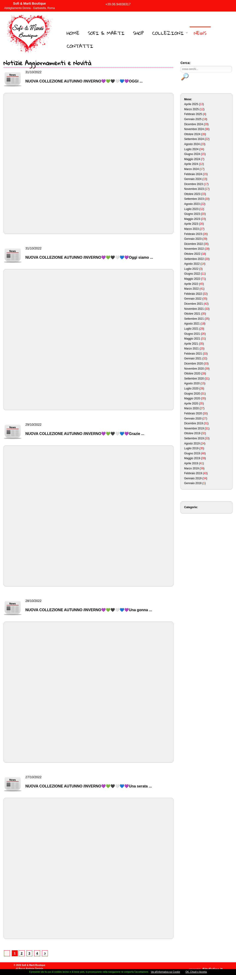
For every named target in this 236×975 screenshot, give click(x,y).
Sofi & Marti (106, 33)
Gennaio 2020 (192, 418)
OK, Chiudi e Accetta (196, 972)
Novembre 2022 (194, 248)
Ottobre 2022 (192, 253)
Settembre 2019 (194, 438)
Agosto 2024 (192, 144)
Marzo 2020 (191, 408)
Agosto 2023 (192, 204)
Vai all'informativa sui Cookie (165, 972)
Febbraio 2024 (193, 174)
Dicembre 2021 (193, 303)
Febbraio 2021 (193, 353)
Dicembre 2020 (193, 363)
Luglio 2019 (191, 448)
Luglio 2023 (191, 209)
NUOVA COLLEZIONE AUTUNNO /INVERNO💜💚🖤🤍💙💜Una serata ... (88, 786)
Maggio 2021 (192, 338)
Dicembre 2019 (193, 423)
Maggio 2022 (192, 278)
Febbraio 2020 (193, 413)
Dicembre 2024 (193, 124)
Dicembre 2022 (193, 244)
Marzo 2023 (191, 229)
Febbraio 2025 (193, 114)
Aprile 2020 (191, 403)
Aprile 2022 (191, 284)
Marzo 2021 (191, 348)
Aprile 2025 (191, 104)
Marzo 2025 (191, 109)
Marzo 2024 (191, 169)
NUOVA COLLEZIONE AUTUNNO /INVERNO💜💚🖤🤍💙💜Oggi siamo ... (89, 257)
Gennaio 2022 (192, 298)
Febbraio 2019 (193, 473)
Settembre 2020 (194, 378)
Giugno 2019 (192, 453)
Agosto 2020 (192, 383)
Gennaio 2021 (192, 358)
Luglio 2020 (191, 388)
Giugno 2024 (192, 154)
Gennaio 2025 (192, 119)
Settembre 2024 (194, 139)
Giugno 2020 (192, 393)
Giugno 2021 (192, 333)
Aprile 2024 (191, 164)
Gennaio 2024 (192, 179)
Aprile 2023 (191, 223)
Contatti (80, 46)
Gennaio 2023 (192, 238)
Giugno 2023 (192, 214)
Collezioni (168, 33)
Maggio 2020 (192, 398)
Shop (138, 33)
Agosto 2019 (192, 443)
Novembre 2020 (194, 368)
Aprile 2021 (191, 343)
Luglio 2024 (191, 149)
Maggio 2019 (192, 458)
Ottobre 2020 (192, 373)
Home (73, 33)
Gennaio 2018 (192, 483)
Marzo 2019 (191, 468)
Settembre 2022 (194, 259)
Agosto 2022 (192, 263)
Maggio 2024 (192, 159)
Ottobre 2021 (192, 313)
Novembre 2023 (194, 189)
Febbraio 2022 (193, 293)
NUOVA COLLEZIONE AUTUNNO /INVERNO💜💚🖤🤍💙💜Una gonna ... (88, 610)
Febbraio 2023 (193, 234)
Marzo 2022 (191, 288)
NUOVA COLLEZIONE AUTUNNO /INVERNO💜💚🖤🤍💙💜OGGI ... (84, 81)
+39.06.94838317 (117, 4)
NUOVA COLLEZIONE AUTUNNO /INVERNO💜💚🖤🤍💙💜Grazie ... (84, 434)
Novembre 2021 (194, 308)
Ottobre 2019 (192, 433)
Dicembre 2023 (193, 184)
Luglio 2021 (191, 328)
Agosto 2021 (192, 323)
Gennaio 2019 (192, 478)
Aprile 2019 (191, 463)
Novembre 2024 (194, 129)
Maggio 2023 (192, 219)
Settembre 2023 (194, 198)
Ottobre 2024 (192, 134)
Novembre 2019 (194, 428)
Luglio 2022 (191, 268)
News (200, 33)
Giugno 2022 (192, 273)
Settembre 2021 (194, 318)
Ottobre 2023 (192, 194)
